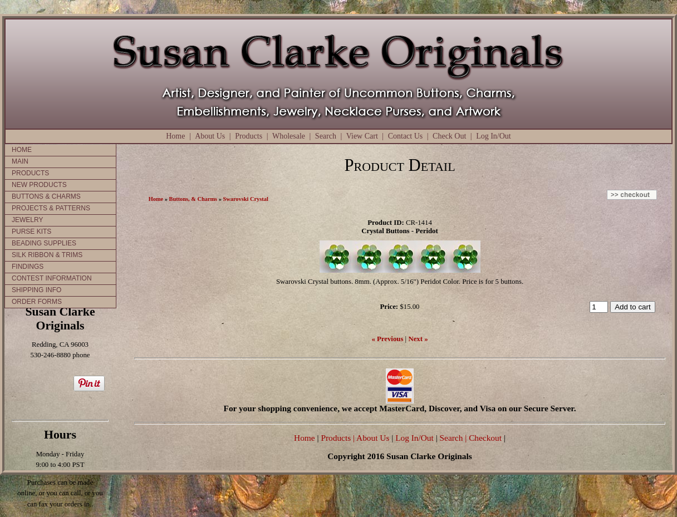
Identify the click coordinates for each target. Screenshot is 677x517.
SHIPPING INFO (36, 290)
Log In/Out (493, 136)
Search (325, 136)
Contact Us (405, 136)
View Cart (362, 136)
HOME (22, 150)
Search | (452, 437)
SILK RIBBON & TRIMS (47, 255)
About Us (210, 136)
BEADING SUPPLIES (44, 243)
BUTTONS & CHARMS (46, 196)
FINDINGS (27, 266)
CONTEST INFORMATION (52, 278)
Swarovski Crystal (245, 199)
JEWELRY (27, 220)
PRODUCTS (30, 173)
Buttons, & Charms (193, 199)
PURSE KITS (31, 231)
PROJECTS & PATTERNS (51, 208)
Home (175, 136)
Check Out (449, 136)
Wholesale (288, 136)
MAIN (20, 161)
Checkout (485, 437)
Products (248, 136)
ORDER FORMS (37, 302)
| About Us (372, 437)
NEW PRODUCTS (39, 185)
